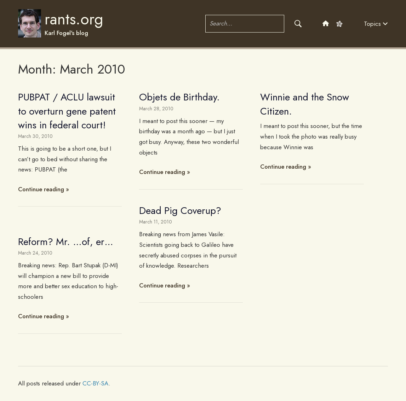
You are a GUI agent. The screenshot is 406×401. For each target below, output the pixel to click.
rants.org (74, 19)
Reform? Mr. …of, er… (65, 241)
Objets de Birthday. (179, 97)
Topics (376, 24)
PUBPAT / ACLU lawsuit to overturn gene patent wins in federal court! (67, 111)
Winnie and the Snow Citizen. (304, 104)
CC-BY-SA (95, 383)
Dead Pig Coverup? (180, 210)
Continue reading (41, 189)
